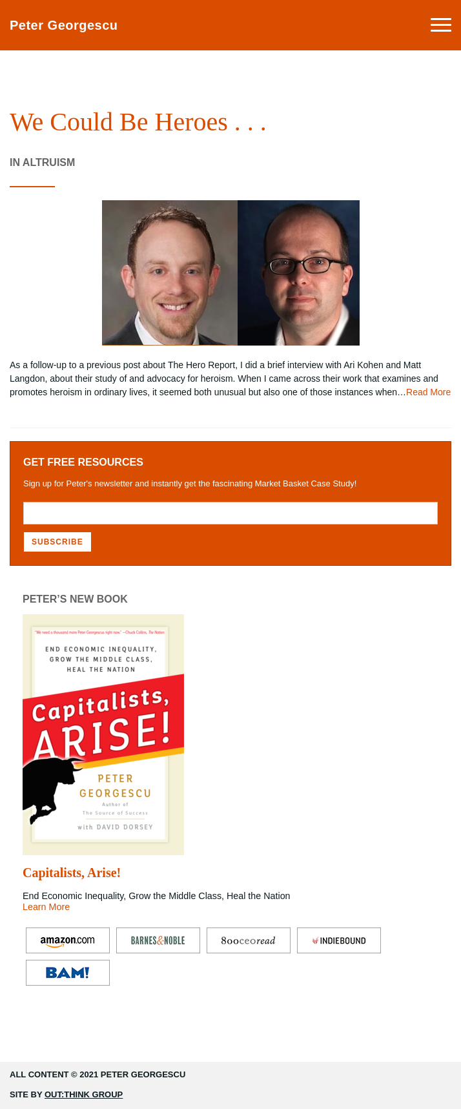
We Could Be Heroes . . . (138, 121)
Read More (428, 392)
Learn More (46, 907)
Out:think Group (84, 1094)
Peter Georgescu (64, 25)
